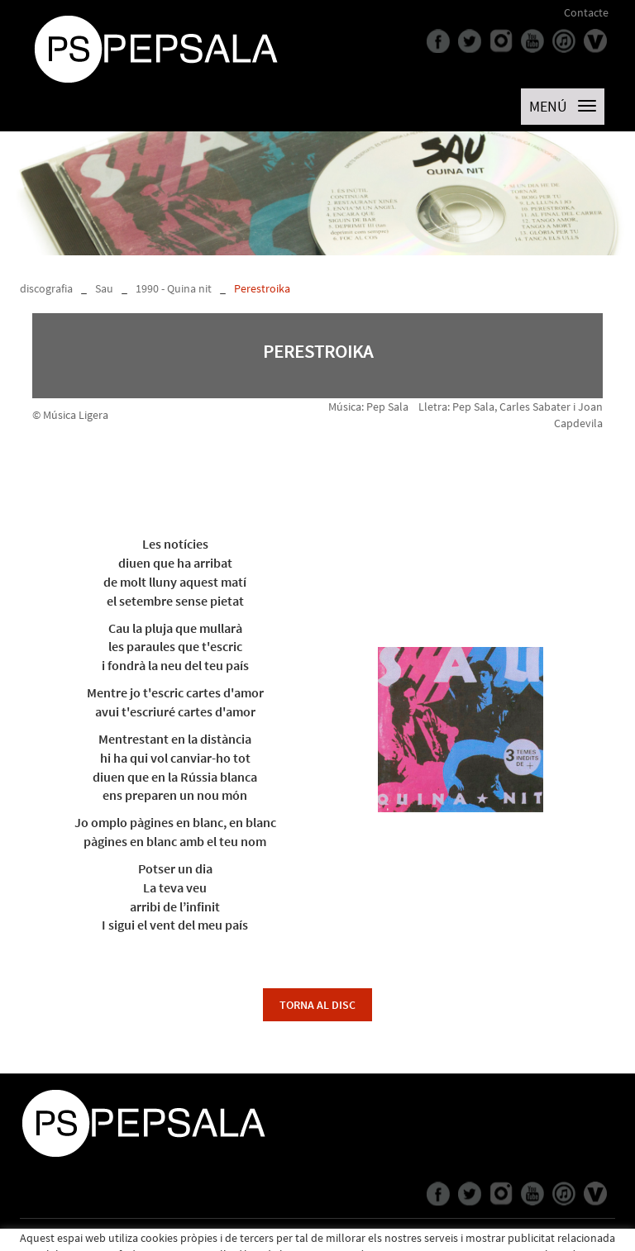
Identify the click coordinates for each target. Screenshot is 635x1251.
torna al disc (317, 1004)
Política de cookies (65, 1238)
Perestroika (262, 288)
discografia (46, 288)
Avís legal (134, 1238)
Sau (104, 288)
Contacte (586, 12)
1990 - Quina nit (174, 288)
